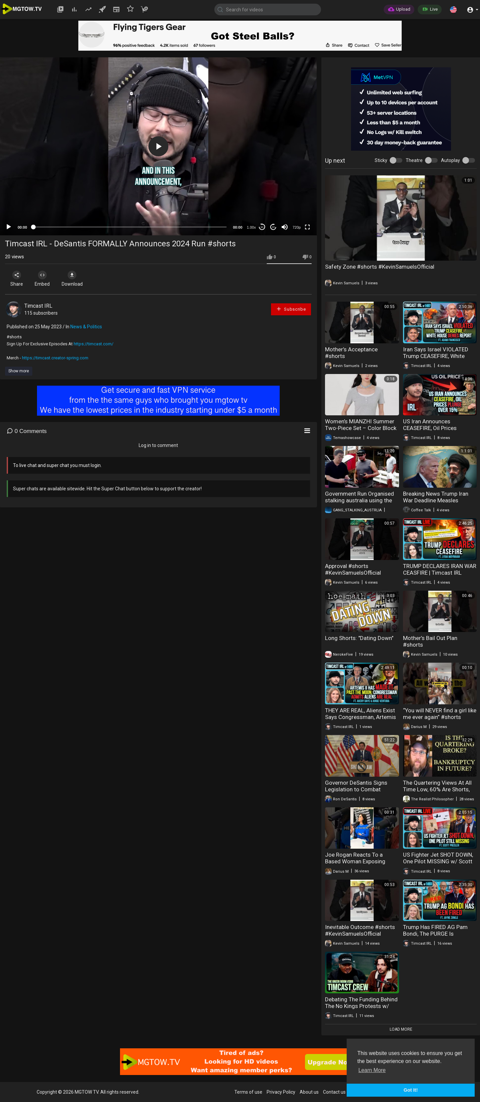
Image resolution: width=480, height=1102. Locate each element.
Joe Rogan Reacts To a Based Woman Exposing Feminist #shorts (355, 861)
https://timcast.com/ (93, 343)
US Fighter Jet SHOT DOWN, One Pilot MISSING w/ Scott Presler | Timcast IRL (438, 861)
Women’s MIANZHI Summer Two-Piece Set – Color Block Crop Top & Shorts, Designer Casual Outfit (360, 431)
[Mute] (284, 227)
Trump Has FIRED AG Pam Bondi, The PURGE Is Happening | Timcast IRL (435, 934)
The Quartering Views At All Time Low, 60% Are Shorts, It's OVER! (437, 789)
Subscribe (291, 309)
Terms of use (248, 1092)
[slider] (130, 227)
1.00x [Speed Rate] (251, 227)
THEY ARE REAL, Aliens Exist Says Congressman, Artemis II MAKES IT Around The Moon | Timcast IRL (360, 720)
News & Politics (86, 326)
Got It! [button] (411, 1090)
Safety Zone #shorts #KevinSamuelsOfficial (379, 266)
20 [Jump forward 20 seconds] (273, 227)
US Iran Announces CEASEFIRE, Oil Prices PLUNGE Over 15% (430, 428)
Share (17, 279)
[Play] (8, 227)
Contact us (334, 1092)
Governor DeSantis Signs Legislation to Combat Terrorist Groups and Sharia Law (359, 792)
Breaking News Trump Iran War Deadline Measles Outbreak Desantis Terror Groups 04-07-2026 (435, 503)
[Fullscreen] (307, 227)
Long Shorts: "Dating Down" (359, 638)
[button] (453, 9)
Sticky (381, 160)
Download (75, 279)
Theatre (414, 160)
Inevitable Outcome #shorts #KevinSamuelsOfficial (360, 930)
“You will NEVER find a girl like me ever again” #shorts (439, 713)
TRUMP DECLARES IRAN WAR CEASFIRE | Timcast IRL (439, 569)
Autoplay (450, 160)
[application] (158, 146)
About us (309, 1092)
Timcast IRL (38, 306)
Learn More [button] (372, 1070)
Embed (44, 279)
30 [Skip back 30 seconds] (262, 227)
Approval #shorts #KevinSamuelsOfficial (353, 569)
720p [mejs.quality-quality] (297, 227)
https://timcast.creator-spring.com (55, 357)
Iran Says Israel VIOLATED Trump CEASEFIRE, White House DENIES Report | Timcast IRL (435, 359)
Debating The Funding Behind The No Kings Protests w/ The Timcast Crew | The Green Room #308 (361, 1009)
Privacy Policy (281, 1092)
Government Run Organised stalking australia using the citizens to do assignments (359, 500)
